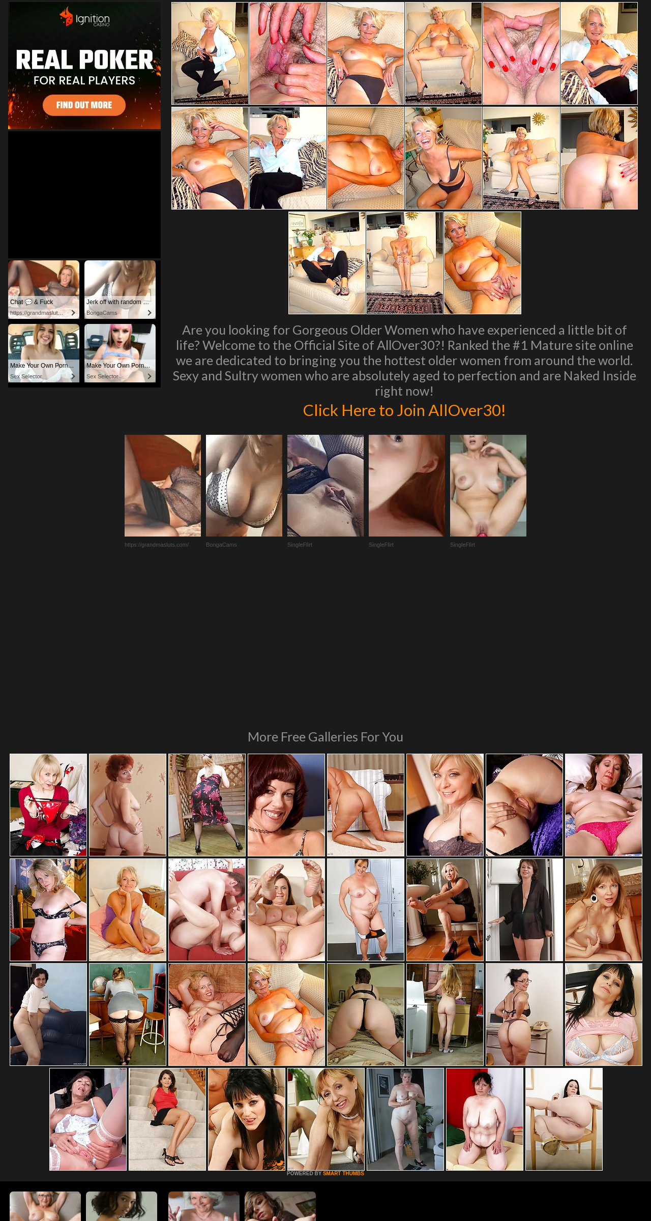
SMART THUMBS (343, 1034)
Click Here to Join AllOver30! (404, 409)
